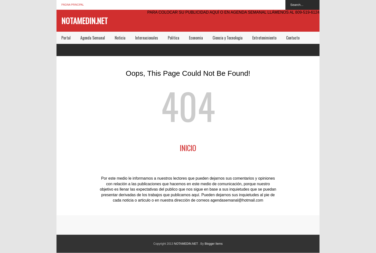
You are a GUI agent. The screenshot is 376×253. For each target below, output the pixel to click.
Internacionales (146, 38)
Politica (173, 38)
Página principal (72, 4)
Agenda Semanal (92, 38)
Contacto (293, 38)
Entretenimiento (264, 38)
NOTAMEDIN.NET (84, 20)
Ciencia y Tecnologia (228, 38)
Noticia (120, 38)
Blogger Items (214, 243)
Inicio (188, 147)
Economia (196, 38)
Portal (66, 38)
